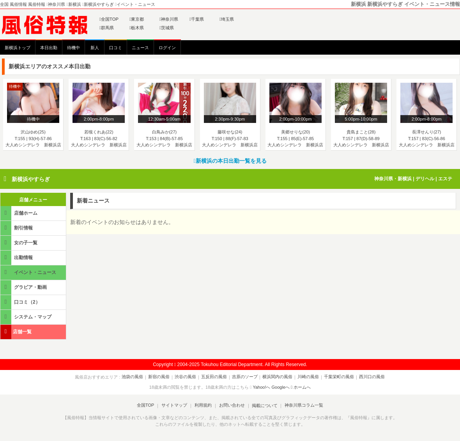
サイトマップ (175, 405)
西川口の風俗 (369, 377)
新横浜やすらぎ (31, 179)
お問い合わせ (231, 405)
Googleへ (281, 387)
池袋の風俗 (135, 377)
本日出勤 (48, 47)
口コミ (115, 47)
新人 (94, 47)
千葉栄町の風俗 (337, 377)
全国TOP (109, 19)
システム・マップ (26, 317)
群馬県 (106, 27)
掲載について (263, 405)
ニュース (140, 47)
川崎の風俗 (307, 377)
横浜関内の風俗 (277, 377)
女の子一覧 (19, 242)
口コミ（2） (21, 302)
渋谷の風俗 (187, 377)
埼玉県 (226, 19)
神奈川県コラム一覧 (302, 405)
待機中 (73, 47)
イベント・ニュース (29, 272)
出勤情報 (17, 257)
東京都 (136, 19)
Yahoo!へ (261, 387)
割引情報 (17, 228)
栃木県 (136, 27)
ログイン (167, 47)
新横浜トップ (17, 47)
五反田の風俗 (215, 377)
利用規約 (203, 405)
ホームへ (301, 387)
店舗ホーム (19, 213)
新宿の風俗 (161, 377)
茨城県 (166, 27)
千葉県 (196, 19)
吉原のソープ (245, 377)
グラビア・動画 (24, 287)
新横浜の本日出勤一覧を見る (229, 161)
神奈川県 (168, 19)
